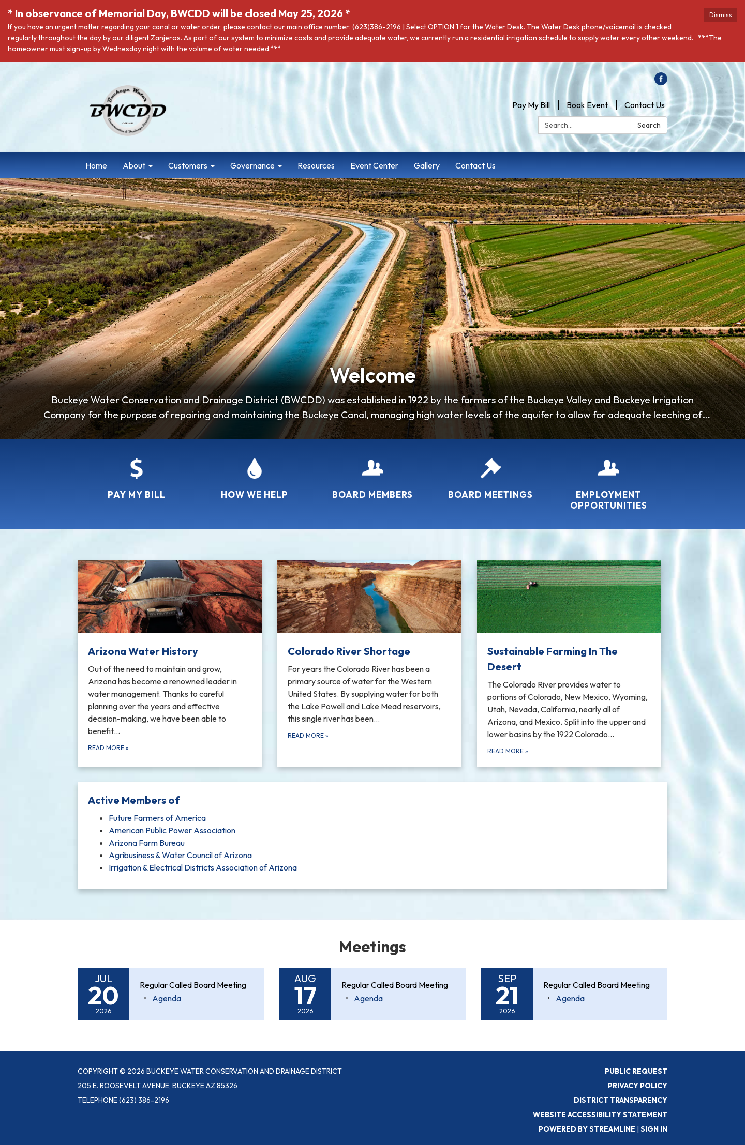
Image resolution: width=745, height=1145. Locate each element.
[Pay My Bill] (136, 472)
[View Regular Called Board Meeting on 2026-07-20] (197, 985)
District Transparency (620, 1100)
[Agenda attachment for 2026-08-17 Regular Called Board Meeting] (368, 998)
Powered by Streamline (587, 1129)
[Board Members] (372, 472)
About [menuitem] (134, 165)
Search (649, 125)
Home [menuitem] (96, 165)
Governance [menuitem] (252, 165)
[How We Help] (254, 472)
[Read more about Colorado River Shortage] (369, 663)
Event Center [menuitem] (374, 165)
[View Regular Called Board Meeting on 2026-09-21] (600, 985)
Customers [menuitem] (187, 165)
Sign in (653, 1129)
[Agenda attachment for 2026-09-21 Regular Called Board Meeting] (570, 998)
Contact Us (644, 105)
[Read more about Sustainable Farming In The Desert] (569, 663)
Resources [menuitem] (316, 165)
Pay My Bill (531, 105)
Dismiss (720, 15)
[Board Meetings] (490, 472)
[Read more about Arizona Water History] (170, 663)
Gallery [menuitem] (427, 165)
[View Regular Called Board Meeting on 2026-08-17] (398, 985)
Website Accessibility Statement (600, 1114)
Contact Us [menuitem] (475, 165)
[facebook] (660, 82)
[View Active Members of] (372, 800)
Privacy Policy (637, 1085)
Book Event (587, 105)
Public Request (636, 1071)
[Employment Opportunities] (608, 477)
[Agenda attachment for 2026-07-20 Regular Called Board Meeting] (166, 998)
